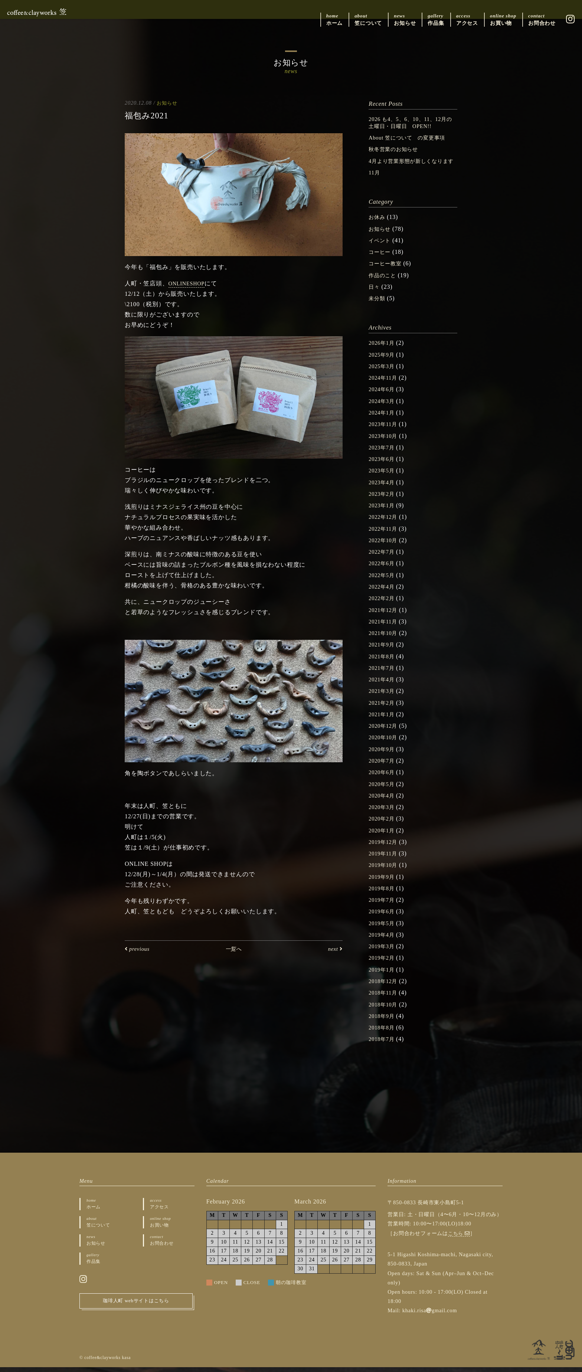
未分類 (378, 305)
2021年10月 (384, 639)
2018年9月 (383, 1021)
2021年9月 (383, 650)
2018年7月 (383, 1044)
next (334, 949)
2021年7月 (383, 674)
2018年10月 (384, 1009)
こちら (460, 1238)
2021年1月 (383, 720)
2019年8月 (383, 893)
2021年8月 (383, 662)
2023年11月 (384, 431)
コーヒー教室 (387, 270)
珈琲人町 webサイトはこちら (136, 1308)
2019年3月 (383, 951)
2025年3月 (383, 373)
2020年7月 (383, 766)
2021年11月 (384, 627)
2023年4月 (383, 488)
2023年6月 (383, 465)
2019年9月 (383, 882)
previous (139, 949)
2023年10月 (384, 442)
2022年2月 (383, 604)
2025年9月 (383, 361)
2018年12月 (384, 986)
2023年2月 (383, 500)
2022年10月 (384, 546)
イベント (381, 247)
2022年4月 (383, 592)
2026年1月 (383, 350)
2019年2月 (383, 963)
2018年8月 (383, 1032)
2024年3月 (383, 407)
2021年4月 (383, 685)
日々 (375, 293)
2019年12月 (384, 847)
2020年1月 (383, 835)
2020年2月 (383, 824)
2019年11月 (384, 859)
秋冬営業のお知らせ (397, 149)
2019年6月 (383, 917)
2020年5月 (383, 789)
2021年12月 (384, 616)
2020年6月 (383, 778)
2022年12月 (384, 523)
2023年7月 (383, 454)
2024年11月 (384, 384)
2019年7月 (383, 905)
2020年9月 (383, 755)
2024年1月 (383, 419)
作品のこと (384, 282)
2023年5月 (383, 477)
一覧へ (233, 949)
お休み (378, 224)
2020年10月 (384, 743)
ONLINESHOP (189, 284)
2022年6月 (383, 569)
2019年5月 (383, 928)
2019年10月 (384, 870)
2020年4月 (383, 801)
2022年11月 (384, 535)
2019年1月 (383, 975)
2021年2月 (383, 708)
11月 (375, 179)
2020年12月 (384, 731)
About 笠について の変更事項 (412, 137)
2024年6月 (383, 396)
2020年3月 (383, 812)
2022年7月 (383, 558)
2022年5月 (383, 581)
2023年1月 (383, 511)
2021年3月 (383, 697)
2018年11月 (384, 998)
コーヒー (381, 259)
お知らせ (168, 103)
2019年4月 (383, 940)
